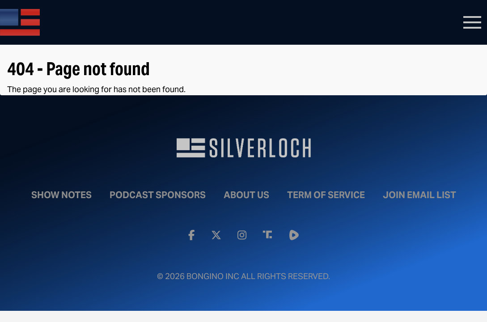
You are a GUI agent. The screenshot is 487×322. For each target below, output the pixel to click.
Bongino (65, 22)
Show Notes (61, 195)
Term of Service (326, 195)
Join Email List (419, 195)
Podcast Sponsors (158, 195)
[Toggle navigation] (472, 22)
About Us (246, 195)
